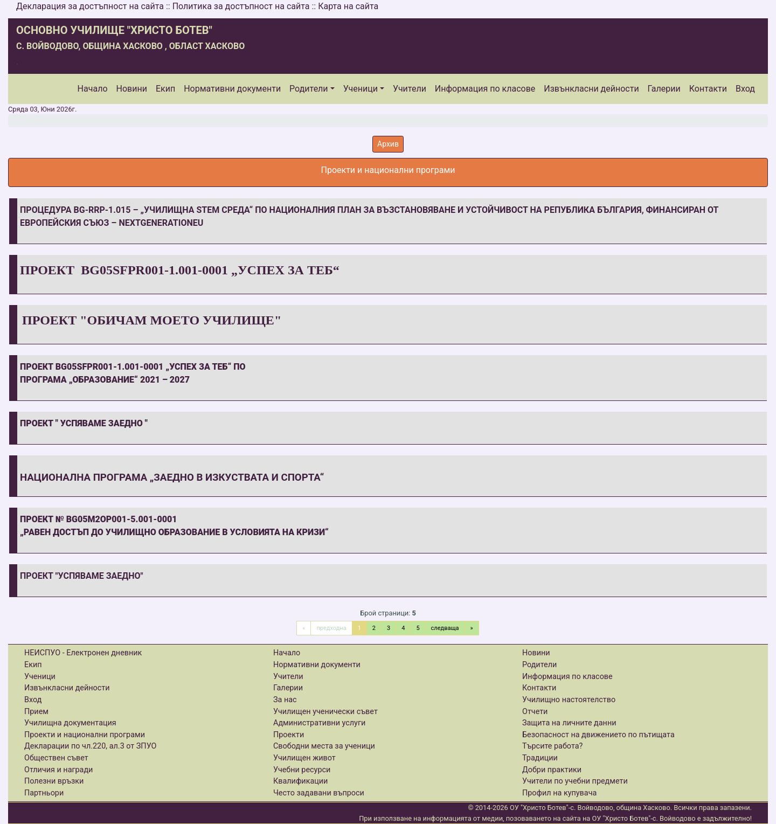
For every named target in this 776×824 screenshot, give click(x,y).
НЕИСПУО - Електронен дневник (83, 652)
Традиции (540, 758)
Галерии (664, 89)
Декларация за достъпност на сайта (90, 6)
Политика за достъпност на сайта (241, 6)
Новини (131, 89)
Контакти (708, 89)
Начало (93, 89)
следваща (445, 628)
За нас (285, 699)
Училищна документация (70, 723)
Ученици (360, 89)
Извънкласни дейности (591, 89)
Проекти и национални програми (84, 734)
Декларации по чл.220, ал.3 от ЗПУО (90, 746)
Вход (745, 89)
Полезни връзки (54, 781)
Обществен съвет (56, 758)
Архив (388, 144)
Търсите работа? (552, 746)
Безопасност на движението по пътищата (598, 734)
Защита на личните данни (569, 723)
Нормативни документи (232, 89)
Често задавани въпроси (318, 793)
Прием (36, 711)
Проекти (288, 734)
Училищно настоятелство (568, 699)
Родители (308, 89)
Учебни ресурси (301, 769)
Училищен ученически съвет (325, 711)
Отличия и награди (58, 769)
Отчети (535, 711)
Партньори (44, 793)
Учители (409, 89)
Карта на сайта (348, 6)
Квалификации (300, 781)
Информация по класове (485, 89)
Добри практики (551, 769)
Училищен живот (304, 758)
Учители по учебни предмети (575, 781)
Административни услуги (319, 723)
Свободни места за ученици (324, 746)
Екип (165, 89)
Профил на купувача (559, 793)
